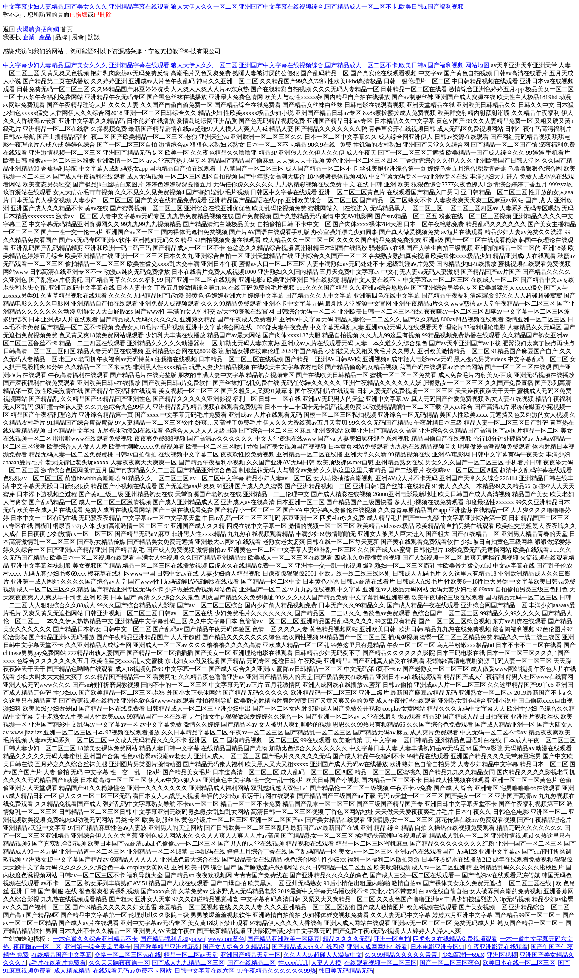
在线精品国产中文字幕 (61, 955)
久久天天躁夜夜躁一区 (119, 962)
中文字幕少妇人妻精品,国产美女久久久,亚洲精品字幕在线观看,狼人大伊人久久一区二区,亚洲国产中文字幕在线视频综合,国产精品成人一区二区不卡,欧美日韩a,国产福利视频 (233, 6)
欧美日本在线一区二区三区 (519, 962)
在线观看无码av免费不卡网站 (132, 970)
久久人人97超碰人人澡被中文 (322, 955)
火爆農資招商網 (38, 29)
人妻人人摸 (326, 962)
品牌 (61, 37)
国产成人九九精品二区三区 (188, 962)
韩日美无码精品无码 (346, 970)
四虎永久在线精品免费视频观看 (455, 939)
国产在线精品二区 (251, 962)
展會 (78, 37)
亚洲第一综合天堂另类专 (97, 947)
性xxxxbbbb (293, 962)
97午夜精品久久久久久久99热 (276, 970)
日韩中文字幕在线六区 (204, 970)
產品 (45, 37)
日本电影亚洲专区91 (437, 947)
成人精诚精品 (72, 970)
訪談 (94, 37)
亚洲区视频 (502, 955)
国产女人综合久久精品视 (236, 947)
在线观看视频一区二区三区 (380, 962)
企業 (29, 37)
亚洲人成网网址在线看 (377, 947)
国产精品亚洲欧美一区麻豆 (283, 939)
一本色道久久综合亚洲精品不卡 (95, 939)
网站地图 (477, 65)
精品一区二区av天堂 (191, 955)
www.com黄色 (226, 939)
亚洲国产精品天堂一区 (250, 955)
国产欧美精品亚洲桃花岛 (166, 947)
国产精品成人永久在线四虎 (308, 947)
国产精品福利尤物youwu (172, 939)
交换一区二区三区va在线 (127, 955)
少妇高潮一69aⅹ (463, 955)
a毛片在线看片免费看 (57, 962)
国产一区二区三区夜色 (450, 962)
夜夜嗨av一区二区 (37, 947)
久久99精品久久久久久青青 (402, 955)
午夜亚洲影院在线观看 (498, 947)
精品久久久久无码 (347, 939)
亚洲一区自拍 (392, 939)
